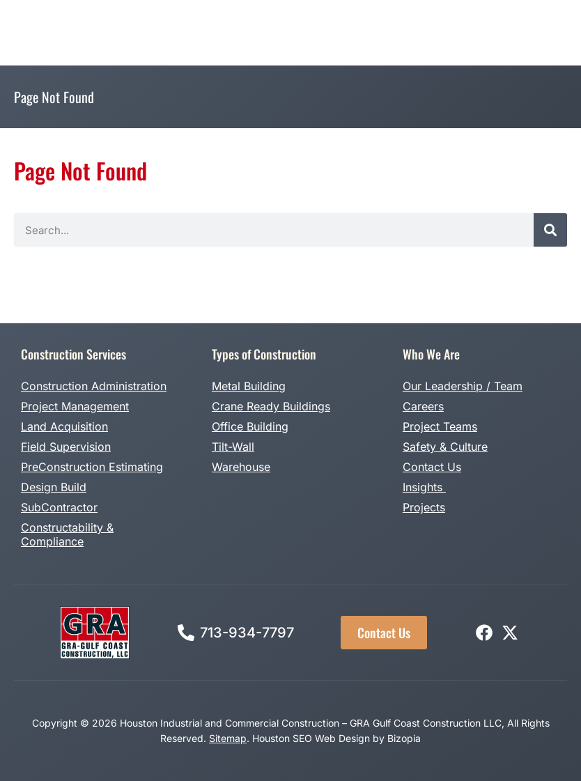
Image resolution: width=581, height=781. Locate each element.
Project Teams (440, 426)
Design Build (53, 487)
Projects (424, 507)
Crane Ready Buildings (271, 406)
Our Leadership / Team (462, 386)
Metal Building (249, 386)
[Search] (550, 230)
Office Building (250, 426)
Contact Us (432, 467)
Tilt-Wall (233, 447)
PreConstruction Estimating (92, 467)
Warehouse (241, 467)
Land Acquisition (64, 426)
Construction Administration (93, 386)
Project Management (75, 406)
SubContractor (59, 507)
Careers (423, 406)
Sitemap (228, 738)
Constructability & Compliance (67, 534)
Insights (424, 487)
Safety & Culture (445, 447)
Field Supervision (66, 447)
